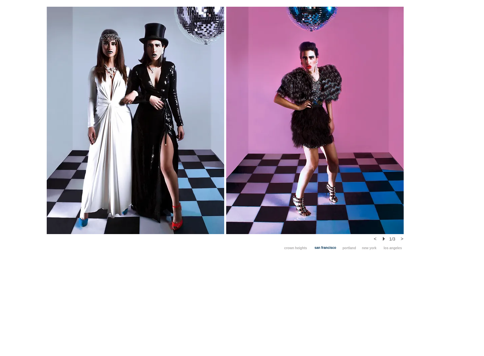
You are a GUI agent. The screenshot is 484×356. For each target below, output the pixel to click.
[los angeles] (392, 248)
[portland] (349, 248)
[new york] (369, 248)
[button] (135, 120)
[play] (385, 239)
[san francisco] (325, 247)
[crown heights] (296, 248)
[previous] (375, 238)
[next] (402, 238)
